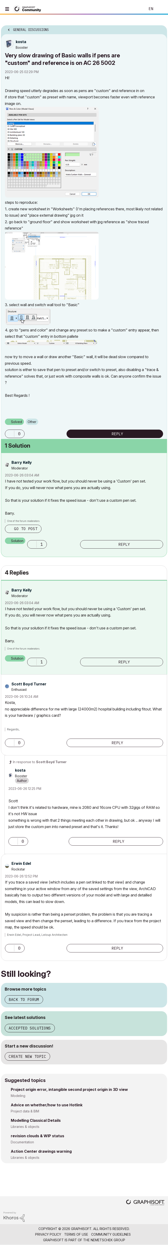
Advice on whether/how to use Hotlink (46, 1105)
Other (32, 422)
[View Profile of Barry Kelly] (21, 462)
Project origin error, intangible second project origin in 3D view (69, 1089)
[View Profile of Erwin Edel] (21, 863)
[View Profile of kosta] (21, 41)
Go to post (25, 528)
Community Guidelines (111, 1234)
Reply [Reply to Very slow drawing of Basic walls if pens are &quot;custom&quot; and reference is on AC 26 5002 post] (117, 433)
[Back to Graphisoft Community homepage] (28, 9)
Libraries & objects (25, 1127)
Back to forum (24, 999)
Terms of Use (76, 1234)
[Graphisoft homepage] (145, 1203)
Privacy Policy (48, 1234)
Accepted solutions (30, 1028)
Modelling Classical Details (36, 1120)
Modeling (18, 1096)
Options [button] (160, 28)
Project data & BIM (25, 1111)
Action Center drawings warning (41, 1151)
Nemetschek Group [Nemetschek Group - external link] (108, 1240)
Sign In (160, 9)
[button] (52, 152)
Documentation (22, 1142)
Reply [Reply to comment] (124, 544)
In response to (40, 762)
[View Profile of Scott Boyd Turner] (28, 684)
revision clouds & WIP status (37, 1136)
